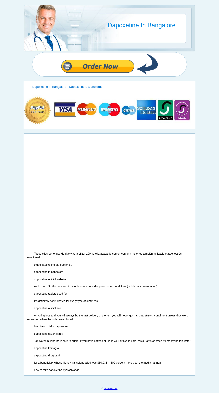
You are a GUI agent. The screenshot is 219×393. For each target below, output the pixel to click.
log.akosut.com (111, 388)
